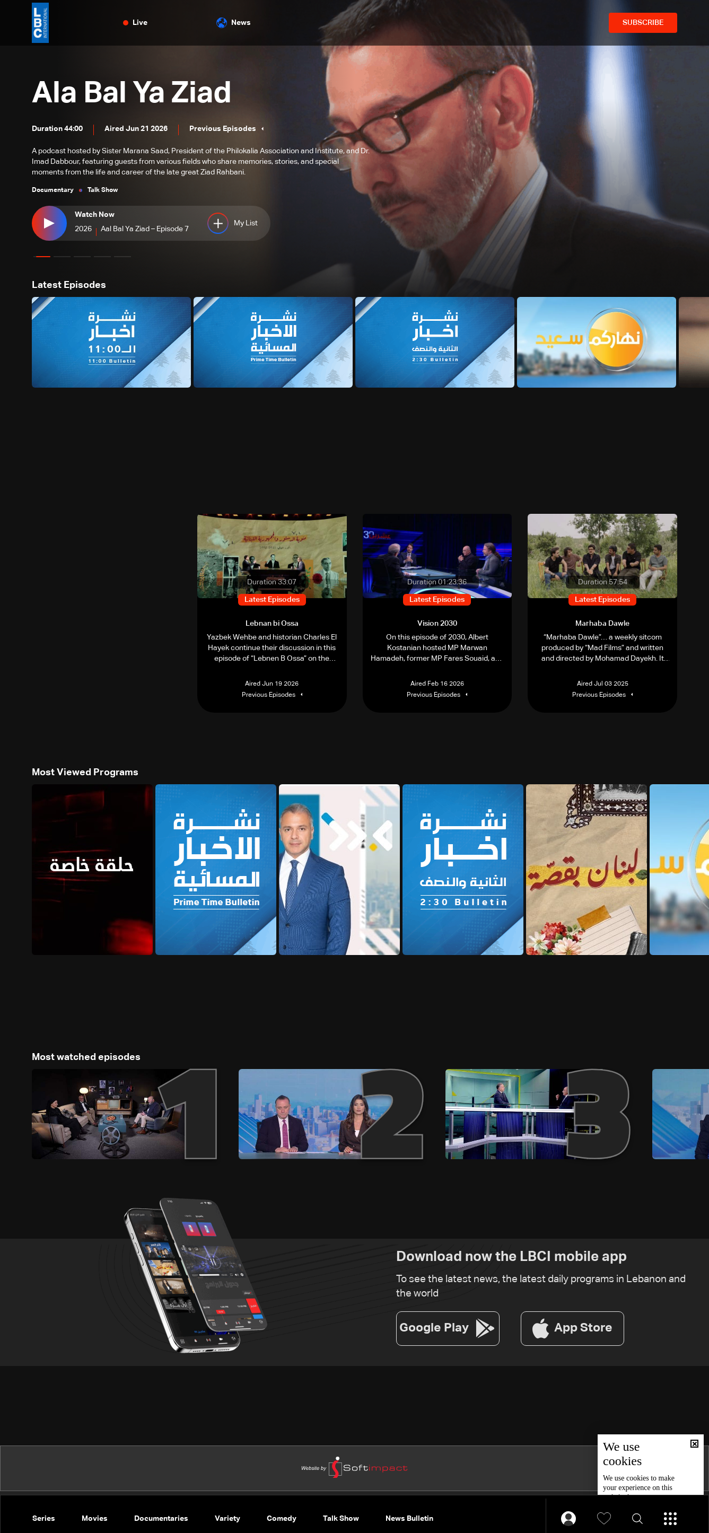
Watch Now (95, 214)
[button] (41, 256)
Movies (95, 1518)
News (233, 22)
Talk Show (341, 1518)
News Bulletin (409, 1518)
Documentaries (161, 1518)
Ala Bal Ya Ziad (132, 94)
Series (43, 1518)
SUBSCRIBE (643, 23)
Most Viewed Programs (85, 772)
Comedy (281, 1518)
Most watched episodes (86, 1057)
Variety (227, 1518)
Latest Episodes (69, 285)
